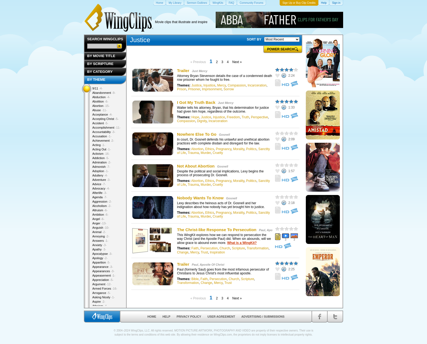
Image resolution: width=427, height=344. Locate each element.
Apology (100, 258)
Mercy (221, 85)
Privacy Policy (189, 316)
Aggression (102, 201)
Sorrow (229, 89)
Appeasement (103, 275)
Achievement (103, 140)
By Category (100, 72)
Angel (98, 219)
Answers (100, 240)
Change (182, 252)
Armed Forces (104, 288)
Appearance (102, 266)
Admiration (101, 162)
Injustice (209, 85)
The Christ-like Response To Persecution (216, 229)
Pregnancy (223, 149)
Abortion (197, 149)
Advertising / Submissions (262, 316)
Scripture (238, 248)
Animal (99, 232)
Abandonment (103, 92)
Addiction (100, 158)
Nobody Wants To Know (200, 198)
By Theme (96, 80)
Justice (196, 85)
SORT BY (254, 39)
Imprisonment (212, 89)
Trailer (183, 70)
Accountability (103, 132)
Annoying (100, 236)
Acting (98, 145)
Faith (195, 248)
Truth (245, 117)
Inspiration (217, 252)
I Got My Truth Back (196, 102)
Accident (100, 123)
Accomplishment (106, 127)
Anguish (100, 227)
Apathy (99, 249)
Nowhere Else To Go (196, 134)
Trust (204, 252)
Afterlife (99, 192)
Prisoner (194, 89)
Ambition (100, 214)
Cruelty (218, 153)
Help (166, 316)
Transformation (258, 248)
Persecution (209, 248)
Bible (195, 279)
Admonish (101, 166)
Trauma (193, 153)
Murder (206, 153)
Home (151, 316)
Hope (195, 117)
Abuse (99, 110)
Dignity (202, 121)
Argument (101, 284)
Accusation (101, 136)
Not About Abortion (196, 166)
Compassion (237, 85)
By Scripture (100, 64)
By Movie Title (101, 56)
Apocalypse (102, 253)
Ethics (209, 149)
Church (224, 248)
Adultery (100, 175)
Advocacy (101, 188)
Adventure (101, 179)
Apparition (101, 262)
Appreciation (103, 279)
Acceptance (102, 114)
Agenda (99, 197)
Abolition (100, 101)
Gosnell (224, 134)
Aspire (98, 301)
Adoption (100, 171)
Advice (99, 184)
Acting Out (101, 149)
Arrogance (101, 293)
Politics (251, 149)
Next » (237, 62)
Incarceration (257, 85)
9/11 (97, 88)
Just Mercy (199, 71)
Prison (181, 89)
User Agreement (221, 316)
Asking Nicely (103, 297)
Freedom (233, 117)
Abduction (101, 97)
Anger (99, 223)
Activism (101, 153)
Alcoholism (101, 205)
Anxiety (99, 245)
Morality (238, 149)
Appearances (103, 271)
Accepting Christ (105, 118)
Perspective (259, 117)
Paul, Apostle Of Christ (208, 264)
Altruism (100, 210)
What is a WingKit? (242, 243)
